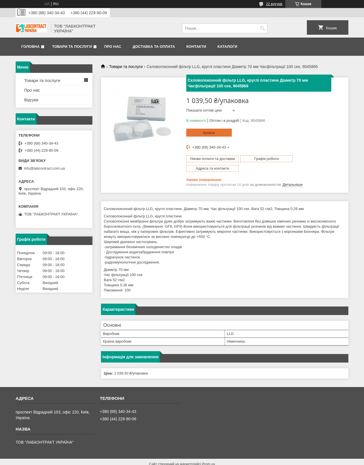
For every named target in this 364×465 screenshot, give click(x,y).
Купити (209, 133)
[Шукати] (262, 28)
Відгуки (31, 99)
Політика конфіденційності (230, 460)
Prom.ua (208, 454)
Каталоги (227, 46)
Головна (30, 46)
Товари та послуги (72, 46)
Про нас (112, 46)
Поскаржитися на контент (186, 460)
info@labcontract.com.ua (44, 168)
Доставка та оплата (154, 46)
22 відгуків (274, 4)
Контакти (196, 46)
